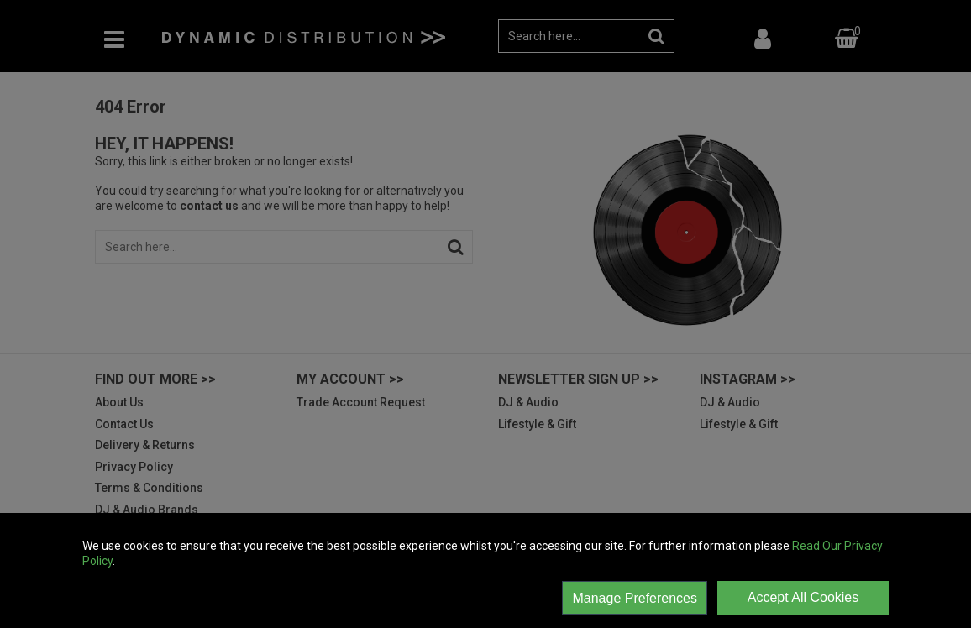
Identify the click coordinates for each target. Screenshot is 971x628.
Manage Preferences (634, 598)
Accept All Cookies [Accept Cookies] (803, 597)
